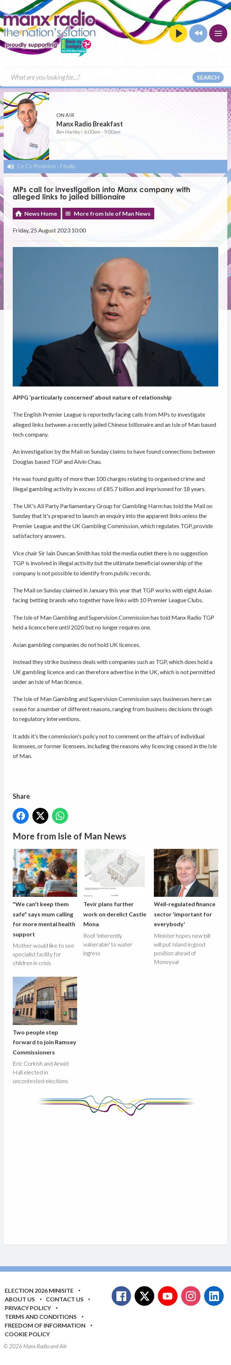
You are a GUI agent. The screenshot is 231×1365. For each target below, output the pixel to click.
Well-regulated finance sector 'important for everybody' (186, 888)
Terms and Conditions (41, 1316)
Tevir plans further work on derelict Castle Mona (115, 888)
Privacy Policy (28, 1307)
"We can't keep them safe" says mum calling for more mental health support (45, 893)
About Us (20, 1299)
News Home (40, 213)
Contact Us (65, 1299)
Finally (67, 165)
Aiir (63, 1346)
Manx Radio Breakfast (89, 124)
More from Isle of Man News (112, 213)
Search (208, 77)
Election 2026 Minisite (39, 1290)
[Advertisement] (122, 1175)
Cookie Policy (27, 1333)
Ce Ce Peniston (36, 165)
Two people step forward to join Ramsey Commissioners (45, 1016)
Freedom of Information (45, 1325)
